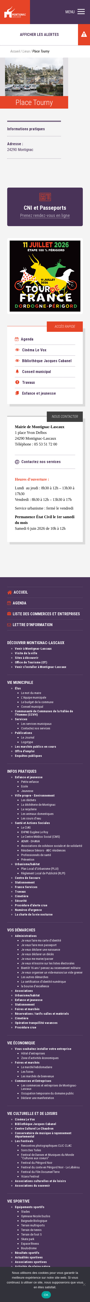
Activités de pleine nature (32, 1266)
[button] (75, 12)
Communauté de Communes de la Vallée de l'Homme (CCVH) (44, 712)
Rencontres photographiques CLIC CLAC (46, 1145)
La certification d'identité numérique (43, 981)
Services (21, 719)
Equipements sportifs (29, 1207)
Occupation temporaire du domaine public (47, 1093)
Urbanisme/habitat (27, 864)
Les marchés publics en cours (35, 746)
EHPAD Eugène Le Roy (34, 832)
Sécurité (21, 901)
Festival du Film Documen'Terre (40, 1172)
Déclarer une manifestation (37, 1098)
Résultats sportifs (27, 1253)
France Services (26, 887)
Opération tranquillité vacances (36, 1023)
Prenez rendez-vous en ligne (45, 215)
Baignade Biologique (34, 1221)
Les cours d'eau (31, 818)
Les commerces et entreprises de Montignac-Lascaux (49, 1087)
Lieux (26, 51)
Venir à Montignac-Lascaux (33, 648)
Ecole (24, 786)
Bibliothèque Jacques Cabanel (35, 1124)
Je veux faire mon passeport (39, 945)
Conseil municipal (32, 706)
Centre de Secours (27, 878)
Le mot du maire (31, 693)
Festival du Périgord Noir (36, 1163)
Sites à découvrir (26, 658)
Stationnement (25, 882)
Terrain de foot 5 (31, 1234)
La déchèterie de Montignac (38, 804)
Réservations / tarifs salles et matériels (42, 1013)
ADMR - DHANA (30, 841)
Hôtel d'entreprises (33, 1053)
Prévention (27, 859)
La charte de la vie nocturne (34, 914)
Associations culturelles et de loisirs (40, 1181)
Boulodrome (28, 1248)
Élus (18, 688)
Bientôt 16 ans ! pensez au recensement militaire (50, 968)
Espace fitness (30, 1243)
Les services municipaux (36, 724)
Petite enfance (30, 782)
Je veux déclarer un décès (37, 954)
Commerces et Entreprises (33, 1081)
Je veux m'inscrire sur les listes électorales (47, 963)
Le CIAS (26, 827)
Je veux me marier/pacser (37, 959)
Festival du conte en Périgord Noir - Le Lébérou (50, 1167)
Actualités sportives (29, 1257)
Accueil (15, 51)
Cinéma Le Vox (25, 1119)
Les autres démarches (34, 977)
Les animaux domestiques (37, 814)
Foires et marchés (27, 1009)
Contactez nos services (35, 728)
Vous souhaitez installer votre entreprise (43, 1049)
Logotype (27, 742)
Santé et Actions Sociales (32, 823)
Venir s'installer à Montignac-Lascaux (40, 667)
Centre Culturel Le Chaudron (34, 1128)
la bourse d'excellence (35, 986)
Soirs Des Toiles (31, 1150)
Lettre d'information (33, 624)
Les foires (27, 1071)
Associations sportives (31, 1262)
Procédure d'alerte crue (31, 905)
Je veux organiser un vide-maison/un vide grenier (52, 972)
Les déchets (28, 800)
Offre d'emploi (25, 751)
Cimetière (21, 896)
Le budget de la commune (37, 702)
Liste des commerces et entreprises (46, 614)
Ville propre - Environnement (34, 795)
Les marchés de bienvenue (37, 1076)
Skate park (27, 1239)
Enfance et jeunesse (28, 777)
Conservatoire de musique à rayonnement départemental (43, 1134)
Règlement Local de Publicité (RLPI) (43, 873)
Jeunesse (27, 791)
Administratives (26, 936)
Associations (24, 991)
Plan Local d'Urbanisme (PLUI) (40, 868)
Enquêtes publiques (28, 756)
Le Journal (27, 737)
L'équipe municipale (33, 697)
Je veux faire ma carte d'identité (41, 940)
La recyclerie (28, 809)
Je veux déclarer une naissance (40, 949)
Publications (23, 733)
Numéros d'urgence (28, 910)
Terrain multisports (33, 1225)
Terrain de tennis (31, 1230)
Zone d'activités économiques (40, 1058)
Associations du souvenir (32, 1185)
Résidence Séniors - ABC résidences (43, 850)
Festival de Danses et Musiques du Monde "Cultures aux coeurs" (47, 1156)
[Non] (84, 1284)
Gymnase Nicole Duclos (35, 1216)
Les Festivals (24, 1141)
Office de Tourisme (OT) (31, 662)
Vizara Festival (30, 1176)
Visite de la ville (26, 653)
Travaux (20, 891)
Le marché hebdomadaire (36, 1067)
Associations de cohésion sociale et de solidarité (51, 846)
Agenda (24, 339)
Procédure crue (25, 1027)
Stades (25, 1211)
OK (46, 1295)
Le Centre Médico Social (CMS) (40, 836)
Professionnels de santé (36, 855)
